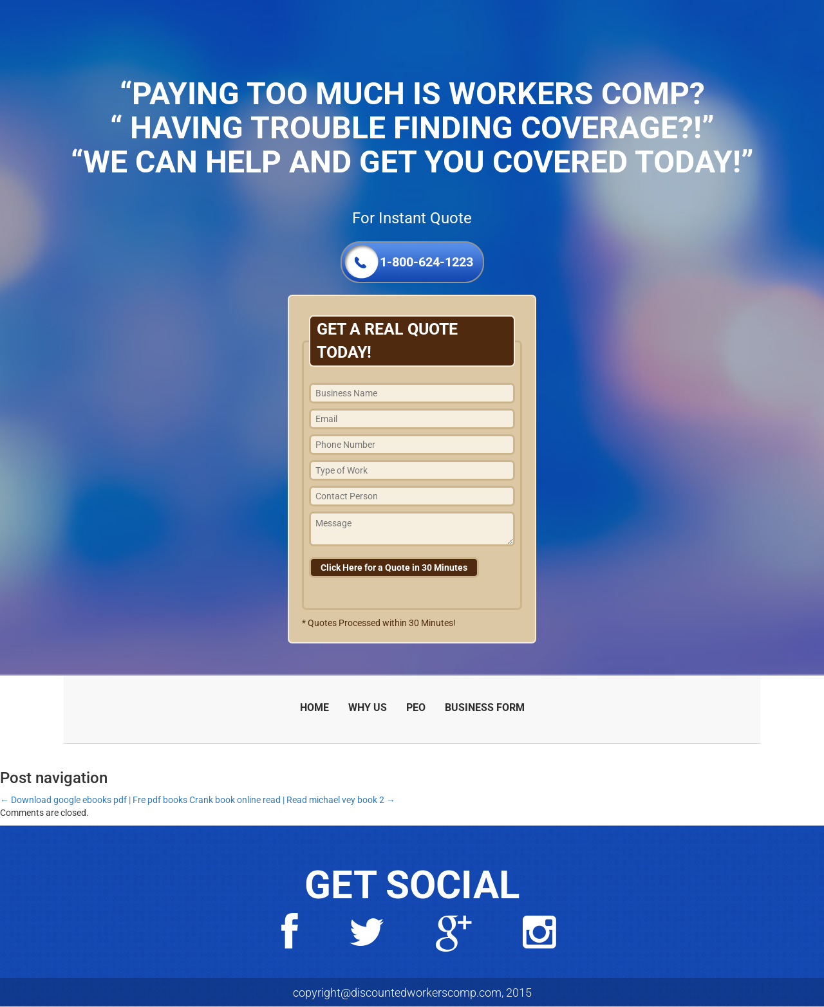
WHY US (367, 707)
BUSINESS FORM (485, 707)
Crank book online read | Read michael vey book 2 (292, 800)
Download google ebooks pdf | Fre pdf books (93, 800)
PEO (416, 707)
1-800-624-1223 (426, 262)
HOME (314, 707)
